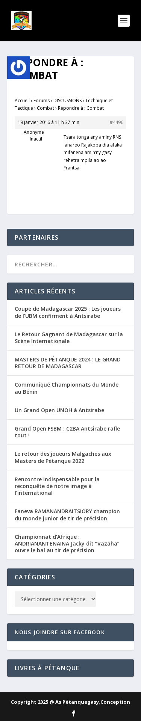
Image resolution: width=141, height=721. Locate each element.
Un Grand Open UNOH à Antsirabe (59, 410)
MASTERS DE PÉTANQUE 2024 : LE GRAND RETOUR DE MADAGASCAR (68, 363)
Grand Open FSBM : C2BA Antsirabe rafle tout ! (67, 432)
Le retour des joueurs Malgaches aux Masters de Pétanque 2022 (63, 457)
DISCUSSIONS (67, 100)
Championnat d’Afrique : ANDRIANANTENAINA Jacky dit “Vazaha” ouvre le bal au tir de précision (67, 543)
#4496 (116, 122)
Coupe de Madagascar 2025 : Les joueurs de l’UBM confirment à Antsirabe (68, 312)
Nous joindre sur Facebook (60, 632)
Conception (115, 701)
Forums (41, 100)
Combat (45, 108)
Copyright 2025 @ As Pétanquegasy (55, 701)
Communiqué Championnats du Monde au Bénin (66, 388)
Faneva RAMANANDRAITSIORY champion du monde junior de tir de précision (67, 514)
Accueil (22, 100)
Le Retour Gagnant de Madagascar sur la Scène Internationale (69, 338)
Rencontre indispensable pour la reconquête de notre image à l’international (57, 486)
